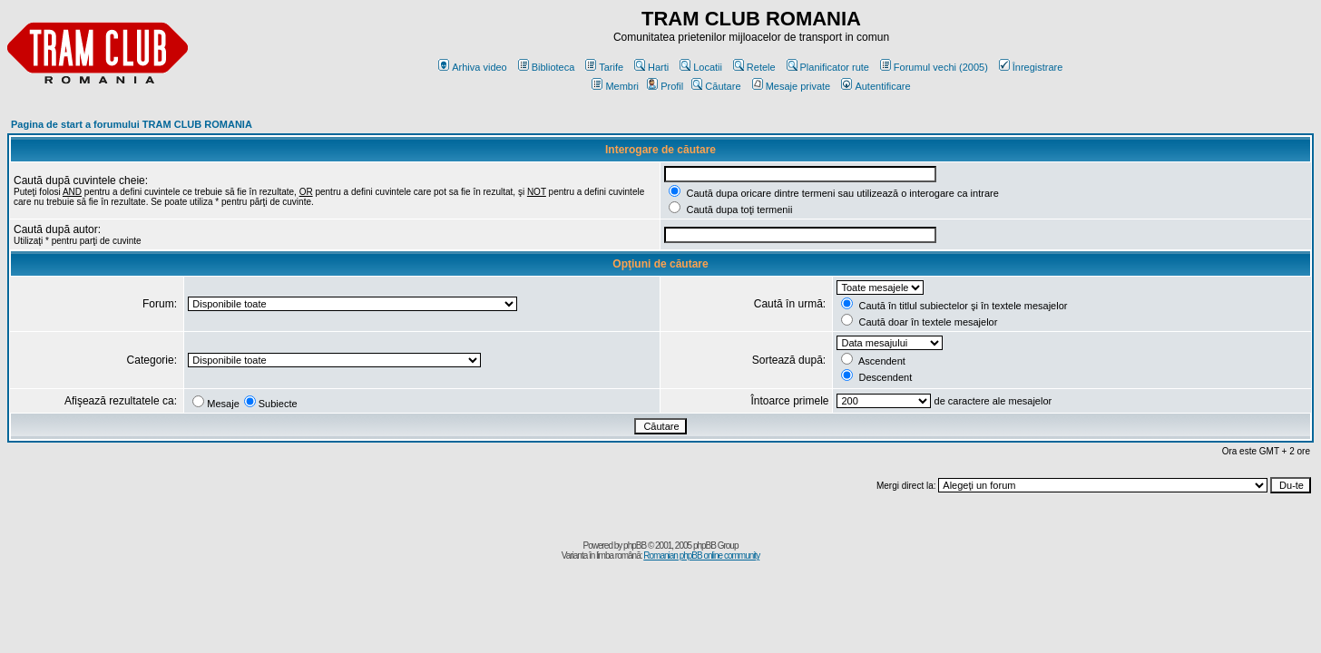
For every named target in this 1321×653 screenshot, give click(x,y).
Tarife (604, 67)
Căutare (715, 86)
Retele (754, 67)
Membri (615, 86)
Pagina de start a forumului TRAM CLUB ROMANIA (131, 124)
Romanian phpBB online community (701, 555)
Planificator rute (828, 67)
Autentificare (875, 86)
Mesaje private (791, 86)
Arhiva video (472, 67)
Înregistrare (1031, 67)
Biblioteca (546, 67)
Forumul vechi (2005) (934, 67)
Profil (665, 86)
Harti (651, 67)
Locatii (701, 67)
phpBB (634, 546)
